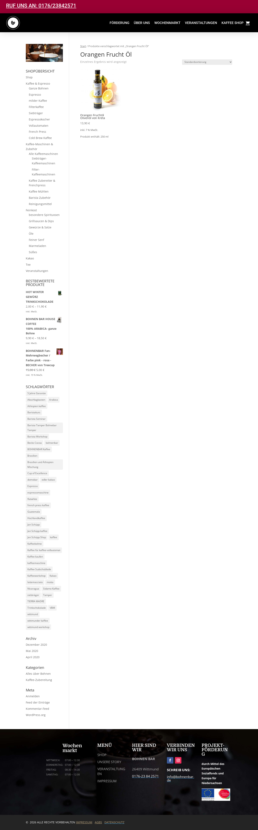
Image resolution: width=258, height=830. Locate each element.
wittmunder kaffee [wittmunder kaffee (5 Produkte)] (37, 620)
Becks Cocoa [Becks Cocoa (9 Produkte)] (34, 443)
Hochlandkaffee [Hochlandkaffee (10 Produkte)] (36, 518)
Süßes (33, 252)
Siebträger (36, 113)
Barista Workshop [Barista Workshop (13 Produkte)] (37, 436)
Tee (28, 264)
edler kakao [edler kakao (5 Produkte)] (48, 479)
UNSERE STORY (109, 762)
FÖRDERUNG (119, 23)
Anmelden (33, 696)
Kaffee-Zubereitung (39, 680)
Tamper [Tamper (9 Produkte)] (47, 595)
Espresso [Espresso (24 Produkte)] (32, 486)
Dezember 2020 (36, 645)
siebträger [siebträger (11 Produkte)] (33, 595)
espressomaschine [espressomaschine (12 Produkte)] (38, 492)
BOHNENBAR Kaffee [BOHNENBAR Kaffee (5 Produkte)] (38, 449)
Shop (29, 77)
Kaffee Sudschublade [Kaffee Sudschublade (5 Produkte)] (39, 569)
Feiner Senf (36, 240)
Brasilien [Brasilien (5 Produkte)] (32, 455)
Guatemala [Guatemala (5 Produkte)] (33, 511)
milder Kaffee (38, 101)
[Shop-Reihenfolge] (207, 62)
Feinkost (31, 210)
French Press (37, 132)
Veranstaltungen (37, 271)
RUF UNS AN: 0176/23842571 (41, 6)
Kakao (30, 258)
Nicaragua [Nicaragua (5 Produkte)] (33, 588)
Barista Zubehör (40, 198)
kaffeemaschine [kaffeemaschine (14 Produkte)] (36, 563)
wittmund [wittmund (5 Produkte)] (32, 614)
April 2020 (33, 657)
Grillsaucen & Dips (41, 221)
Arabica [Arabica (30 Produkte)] (53, 399)
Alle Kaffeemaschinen (43, 154)
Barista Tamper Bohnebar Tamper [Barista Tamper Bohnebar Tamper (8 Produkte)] (42, 428)
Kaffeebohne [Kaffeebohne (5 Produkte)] (34, 543)
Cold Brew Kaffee (40, 138)
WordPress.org (36, 715)
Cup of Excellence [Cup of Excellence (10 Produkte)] (37, 473)
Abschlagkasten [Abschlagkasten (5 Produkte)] (36, 399)
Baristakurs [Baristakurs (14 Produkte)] (33, 412)
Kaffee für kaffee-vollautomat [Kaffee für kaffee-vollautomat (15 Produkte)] (43, 550)
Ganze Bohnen (39, 88)
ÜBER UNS (142, 23)
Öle (31, 233)
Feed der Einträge (38, 702)
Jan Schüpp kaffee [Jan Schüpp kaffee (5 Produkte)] (37, 531)
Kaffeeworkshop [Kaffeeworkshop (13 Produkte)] (36, 575)
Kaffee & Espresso (38, 83)
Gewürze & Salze (40, 227)
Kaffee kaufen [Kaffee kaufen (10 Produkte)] (35, 556)
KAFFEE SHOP (232, 23)
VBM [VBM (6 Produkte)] (52, 607)
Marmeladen (37, 246)
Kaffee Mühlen (39, 191)
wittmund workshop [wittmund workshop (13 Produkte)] (38, 627)
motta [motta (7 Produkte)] (50, 582)
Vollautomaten (38, 125)
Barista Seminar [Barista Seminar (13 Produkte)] (36, 419)
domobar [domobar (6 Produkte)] (32, 479)
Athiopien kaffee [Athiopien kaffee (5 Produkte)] (36, 406)
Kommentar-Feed (37, 709)
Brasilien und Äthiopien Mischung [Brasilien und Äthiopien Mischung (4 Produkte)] (40, 464)
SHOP (101, 754)
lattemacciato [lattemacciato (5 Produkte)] (35, 582)
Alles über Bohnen (38, 674)
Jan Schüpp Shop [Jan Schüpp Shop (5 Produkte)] (36, 537)
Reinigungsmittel (40, 204)
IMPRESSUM (107, 781)
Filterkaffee (36, 107)
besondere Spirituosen (44, 215)
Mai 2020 (32, 651)
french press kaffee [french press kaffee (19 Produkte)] (38, 505)
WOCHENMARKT (167, 23)
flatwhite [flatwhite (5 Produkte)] (32, 499)
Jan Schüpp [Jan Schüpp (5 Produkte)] (33, 524)
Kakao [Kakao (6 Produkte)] (53, 575)
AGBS (98, 822)
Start (83, 46)
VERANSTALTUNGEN (201, 23)
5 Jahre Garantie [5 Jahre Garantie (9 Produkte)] (36, 393)
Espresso (35, 94)
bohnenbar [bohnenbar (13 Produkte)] (52, 443)
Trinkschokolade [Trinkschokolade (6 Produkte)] (36, 607)
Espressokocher (39, 119)
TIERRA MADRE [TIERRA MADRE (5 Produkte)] (35, 601)
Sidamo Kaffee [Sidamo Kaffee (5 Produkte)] (51, 588)
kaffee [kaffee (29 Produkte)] (53, 537)
